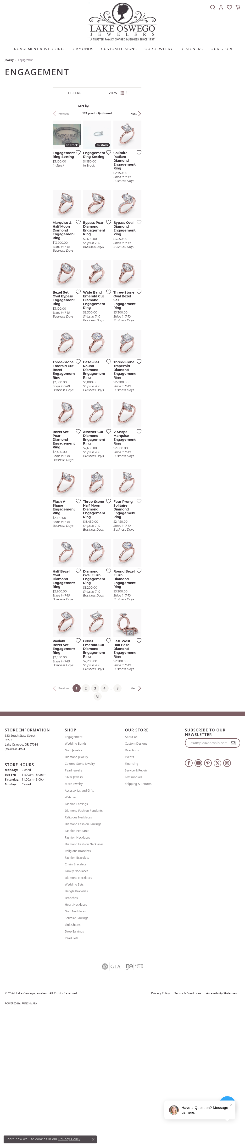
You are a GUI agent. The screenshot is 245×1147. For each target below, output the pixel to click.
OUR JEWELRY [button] (159, 49)
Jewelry (9, 60)
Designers (191, 49)
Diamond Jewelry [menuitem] (76, 890)
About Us (131, 870)
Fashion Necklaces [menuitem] (77, 970)
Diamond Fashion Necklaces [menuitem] (84, 977)
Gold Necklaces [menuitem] (75, 1044)
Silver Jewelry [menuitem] (74, 910)
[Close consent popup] (93, 1139)
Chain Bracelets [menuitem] (75, 997)
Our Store (222, 49)
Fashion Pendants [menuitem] (77, 964)
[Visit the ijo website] (135, 1100)
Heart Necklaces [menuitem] (76, 1038)
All (171, 829)
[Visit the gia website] (111, 1100)
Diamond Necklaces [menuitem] (78, 1011)
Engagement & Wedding (37, 49)
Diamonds (83, 49)
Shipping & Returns (138, 917)
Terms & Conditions (188, 1126)
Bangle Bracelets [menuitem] (76, 1024)
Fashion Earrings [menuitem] (76, 937)
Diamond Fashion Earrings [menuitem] (83, 957)
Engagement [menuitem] (74, 870)
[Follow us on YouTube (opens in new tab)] (198, 896)
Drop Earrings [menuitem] (74, 1064)
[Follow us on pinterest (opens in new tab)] (208, 896)
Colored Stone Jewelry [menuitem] (80, 897)
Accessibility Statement (222, 1126)
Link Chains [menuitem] (73, 1058)
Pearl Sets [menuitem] (71, 1071)
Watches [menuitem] (71, 930)
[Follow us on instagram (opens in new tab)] (227, 896)
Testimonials (133, 910)
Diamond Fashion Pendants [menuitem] (84, 944)
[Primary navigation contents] (122, 48)
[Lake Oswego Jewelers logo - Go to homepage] (122, 21)
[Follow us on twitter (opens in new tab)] (217, 896)
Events (129, 890)
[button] (212, 7)
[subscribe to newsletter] (233, 876)
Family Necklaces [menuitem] (76, 1004)
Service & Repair (136, 903)
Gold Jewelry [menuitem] (73, 883)
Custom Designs (136, 877)
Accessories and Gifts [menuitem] (79, 923)
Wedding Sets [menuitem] (74, 1017)
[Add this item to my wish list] (110, 185)
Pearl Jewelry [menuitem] (74, 903)
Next (232, 113)
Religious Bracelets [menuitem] (78, 984)
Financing (131, 897)
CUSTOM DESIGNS (119, 49)
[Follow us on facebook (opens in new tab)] (189, 896)
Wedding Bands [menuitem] (75, 877)
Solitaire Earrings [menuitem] (76, 1051)
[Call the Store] (15, 882)
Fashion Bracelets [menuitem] (77, 991)
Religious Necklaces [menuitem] (78, 950)
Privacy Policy (160, 1126)
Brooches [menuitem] (71, 1031)
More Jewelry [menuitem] (74, 917)
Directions (132, 883)
